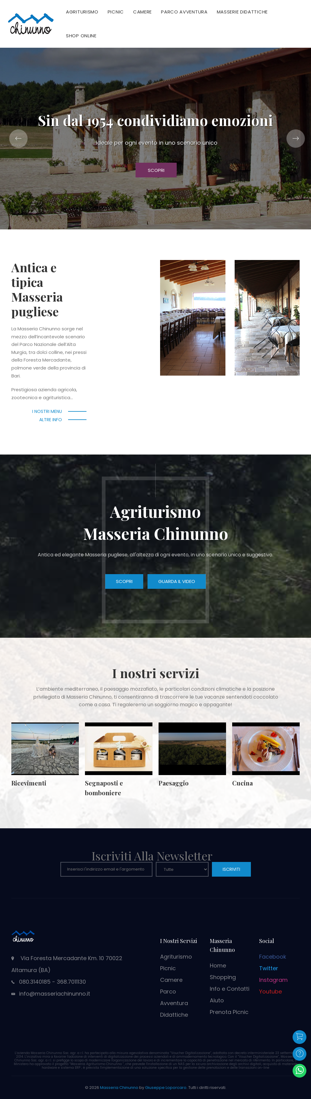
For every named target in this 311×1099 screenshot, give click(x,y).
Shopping (223, 977)
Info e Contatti (229, 989)
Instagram (273, 980)
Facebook (272, 956)
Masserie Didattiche (242, 12)
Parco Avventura (184, 12)
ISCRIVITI (231, 869)
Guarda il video (176, 581)
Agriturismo (82, 12)
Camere (142, 12)
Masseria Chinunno (119, 1087)
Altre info (50, 420)
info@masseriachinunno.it (54, 993)
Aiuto (217, 1000)
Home (218, 965)
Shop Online (81, 35)
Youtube (270, 991)
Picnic (116, 12)
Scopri (156, 170)
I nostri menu (47, 411)
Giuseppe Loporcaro (165, 1087)
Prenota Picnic (229, 1012)
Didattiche (174, 1015)
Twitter (268, 968)
